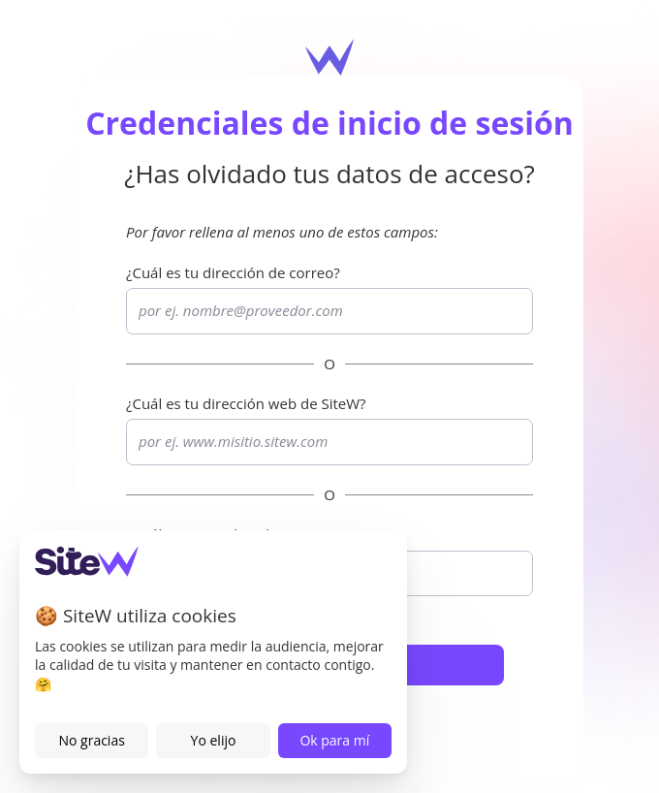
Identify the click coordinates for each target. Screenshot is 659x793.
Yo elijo (213, 740)
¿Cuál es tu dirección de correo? (233, 272)
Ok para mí (334, 740)
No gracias (91, 740)
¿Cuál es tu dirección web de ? (246, 403)
